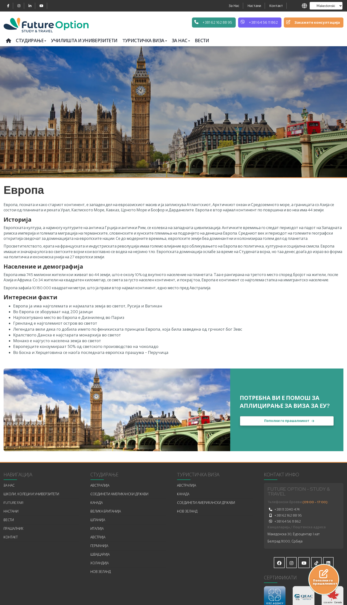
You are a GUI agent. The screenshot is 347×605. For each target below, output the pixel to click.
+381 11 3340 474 (284, 509)
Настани (254, 6)
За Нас (234, 6)
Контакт (276, 6)
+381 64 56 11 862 (284, 521)
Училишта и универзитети (84, 41)
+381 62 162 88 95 (285, 515)
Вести (202, 41)
